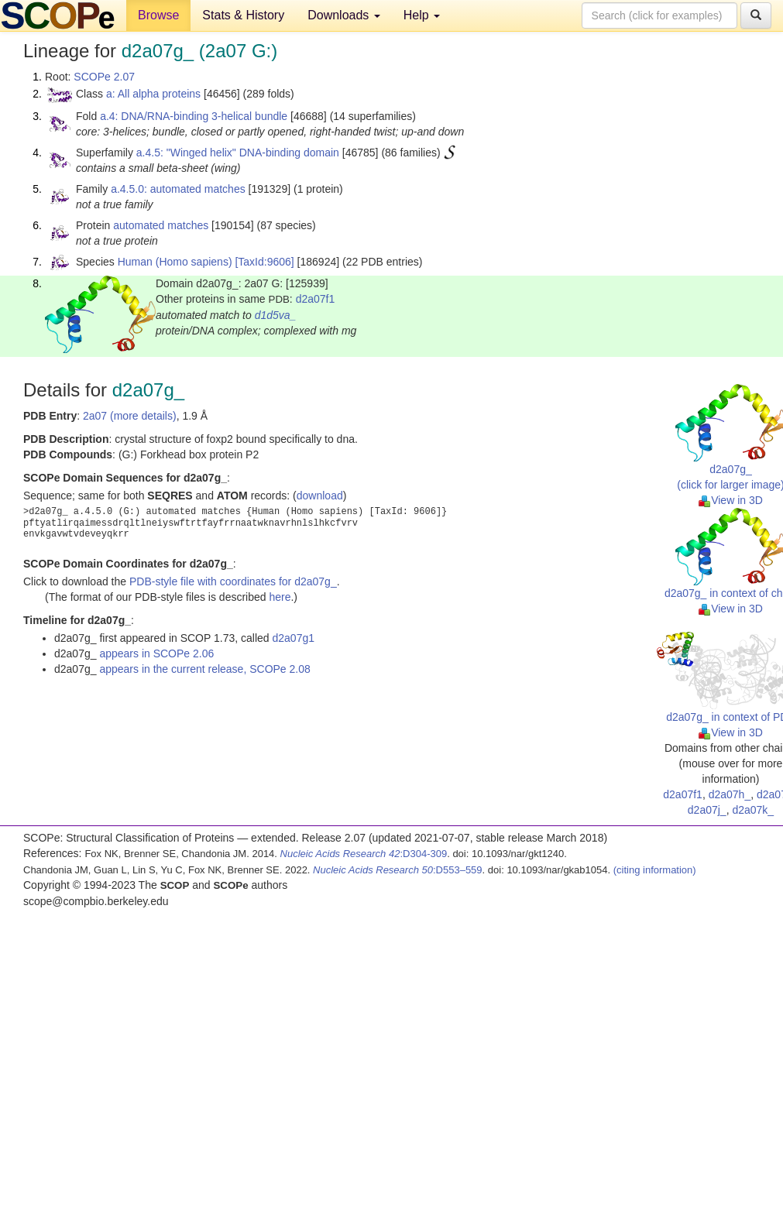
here (279, 597)
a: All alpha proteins (153, 93)
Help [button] (422, 15)
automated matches (160, 225)
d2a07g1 (293, 638)
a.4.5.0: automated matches (178, 189)
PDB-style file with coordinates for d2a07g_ (233, 581)
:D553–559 (398, 870)
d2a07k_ (753, 810)
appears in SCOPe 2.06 (156, 653)
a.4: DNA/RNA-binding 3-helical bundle (193, 116)
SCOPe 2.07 (104, 76)
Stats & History (243, 15)
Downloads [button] (343, 15)
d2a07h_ (730, 794)
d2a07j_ (707, 810)
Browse (158, 15)
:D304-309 (364, 853)
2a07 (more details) (130, 416)
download (320, 495)
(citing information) (654, 870)
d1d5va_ (276, 315)
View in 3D (731, 500)
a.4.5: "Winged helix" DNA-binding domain (237, 152)
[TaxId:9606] (264, 262)
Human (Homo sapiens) (175, 262)
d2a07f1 (315, 299)
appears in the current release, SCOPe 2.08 (204, 669)
